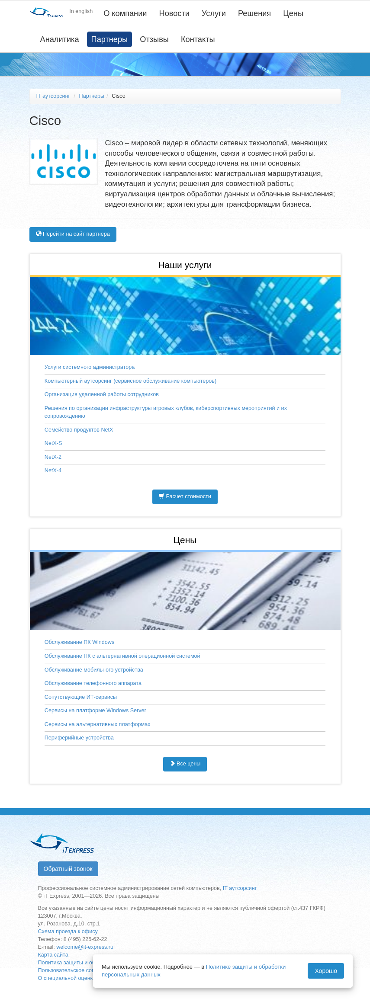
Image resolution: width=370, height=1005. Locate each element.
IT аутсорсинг (53, 96)
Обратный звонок (68, 868)
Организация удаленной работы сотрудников (102, 394)
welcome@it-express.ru (84, 947)
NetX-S (53, 443)
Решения (254, 13)
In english (81, 11)
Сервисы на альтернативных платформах (98, 724)
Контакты (198, 39)
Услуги (214, 13)
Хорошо (326, 970)
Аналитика (59, 39)
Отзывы (154, 39)
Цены (293, 13)
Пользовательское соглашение (77, 970)
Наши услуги (185, 265)
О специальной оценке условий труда (86, 978)
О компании (125, 13)
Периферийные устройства (79, 738)
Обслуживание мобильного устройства (94, 670)
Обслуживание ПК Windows (79, 642)
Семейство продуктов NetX (79, 430)
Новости (174, 13)
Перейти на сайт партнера (73, 234)
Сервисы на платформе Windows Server (95, 710)
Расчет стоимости (185, 496)
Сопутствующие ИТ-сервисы (81, 697)
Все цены (185, 764)
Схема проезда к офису (68, 931)
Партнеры (109, 39)
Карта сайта (53, 955)
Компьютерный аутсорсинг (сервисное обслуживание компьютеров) (130, 381)
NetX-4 (53, 470)
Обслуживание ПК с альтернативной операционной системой (122, 656)
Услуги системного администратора (90, 367)
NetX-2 (53, 457)
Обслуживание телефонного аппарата (93, 683)
